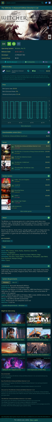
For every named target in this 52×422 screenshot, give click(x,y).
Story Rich (12, 256)
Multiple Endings (17, 258)
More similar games (26, 211)
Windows (17, 48)
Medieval (34, 254)
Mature (9, 254)
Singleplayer (11, 253)
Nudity (21, 251)
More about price (26, 126)
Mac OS (23, 48)
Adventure (27, 251)
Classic (8, 260)
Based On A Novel (25, 254)
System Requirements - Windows (15, 305)
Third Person (28, 256)
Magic (39, 254)
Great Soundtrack (6, 258)
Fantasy (11, 251)
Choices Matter (19, 256)
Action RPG (34, 251)
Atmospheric (36, 256)
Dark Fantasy (15, 254)
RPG (7, 251)
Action (16, 251)
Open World (44, 256)
